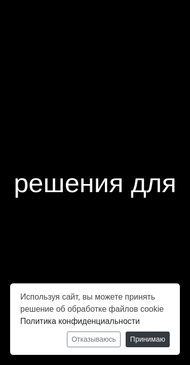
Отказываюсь (93, 339)
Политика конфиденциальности (80, 321)
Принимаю (147, 339)
